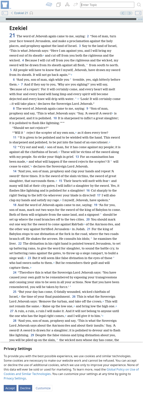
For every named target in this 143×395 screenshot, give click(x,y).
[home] (5, 5)
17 (98, 195)
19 (95, 205)
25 (14, 292)
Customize (43, 388)
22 (19, 243)
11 (14, 137)
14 (14, 171)
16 (88, 190)
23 (29, 258)
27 (11, 311)
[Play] (2, 19)
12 (14, 147)
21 (88, 229)
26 (73, 296)
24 (14, 272)
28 (14, 321)
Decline (25, 388)
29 (32, 335)
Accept (10, 388)
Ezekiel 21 (19, 13)
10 (55, 118)
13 (77, 157)
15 (60, 181)
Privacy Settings (15, 378)
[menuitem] (5, 5)
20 (88, 219)
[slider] (71, 19)
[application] (71, 19)
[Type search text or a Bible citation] (105, 4)
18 (14, 205)
